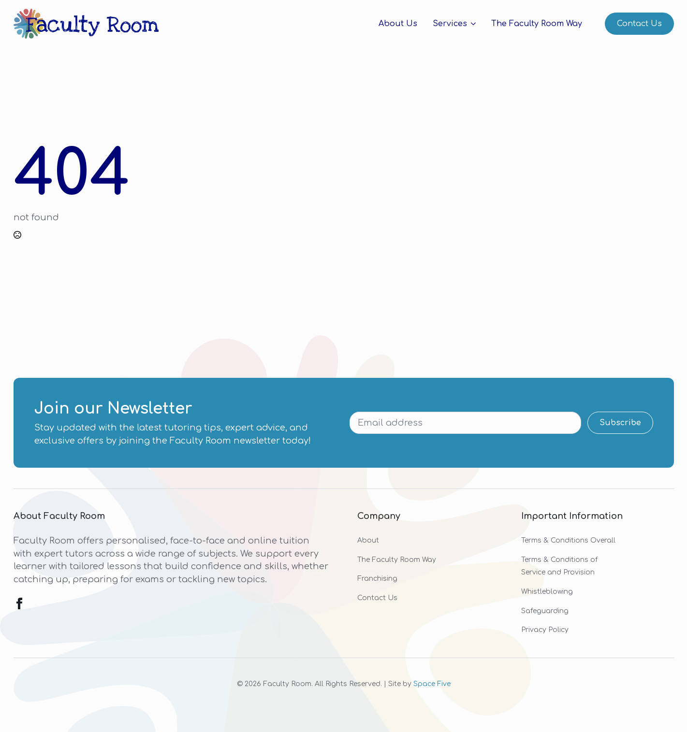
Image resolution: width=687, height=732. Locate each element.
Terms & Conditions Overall (568, 540)
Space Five (432, 684)
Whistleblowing (547, 591)
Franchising (377, 578)
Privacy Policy (545, 629)
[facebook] (19, 603)
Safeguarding (545, 611)
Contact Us (377, 598)
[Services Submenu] (471, 24)
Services (450, 23)
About (368, 540)
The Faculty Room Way (536, 23)
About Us (398, 23)
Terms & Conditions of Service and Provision (559, 566)
